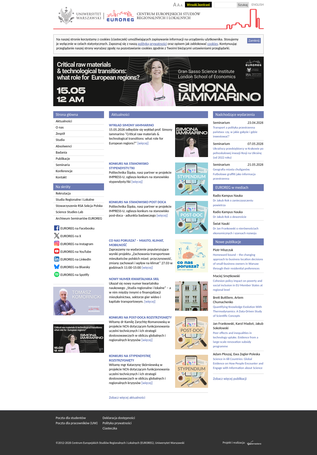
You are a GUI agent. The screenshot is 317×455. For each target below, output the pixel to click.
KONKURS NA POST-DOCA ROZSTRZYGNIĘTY (140, 317)
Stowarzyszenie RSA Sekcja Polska (79, 206)
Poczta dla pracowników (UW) (77, 423)
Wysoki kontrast (198, 4)
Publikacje (63, 159)
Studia (60, 140)
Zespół (60, 133)
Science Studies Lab (69, 212)
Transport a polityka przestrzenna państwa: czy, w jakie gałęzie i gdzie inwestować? (235, 132)
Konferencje (64, 171)
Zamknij (254, 40)
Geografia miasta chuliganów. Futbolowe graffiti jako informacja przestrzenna (234, 173)
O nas (60, 127)
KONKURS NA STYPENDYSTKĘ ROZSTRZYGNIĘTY (130, 358)
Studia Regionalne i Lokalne (75, 199)
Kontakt (61, 177)
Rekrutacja (63, 193)
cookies (212, 44)
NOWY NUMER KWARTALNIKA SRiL (134, 279)
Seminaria (63, 165)
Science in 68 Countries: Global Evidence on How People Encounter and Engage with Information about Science (238, 363)
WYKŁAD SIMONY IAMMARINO (131, 125)
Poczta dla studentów (71, 418)
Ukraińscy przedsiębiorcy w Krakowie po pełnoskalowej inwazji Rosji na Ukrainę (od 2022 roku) (238, 153)
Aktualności (64, 121)
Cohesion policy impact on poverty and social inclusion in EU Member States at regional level (238, 285)
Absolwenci (64, 146)
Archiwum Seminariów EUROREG (79, 218)
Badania (61, 152)
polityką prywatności (152, 44)
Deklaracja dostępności (119, 418)
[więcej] (143, 143)
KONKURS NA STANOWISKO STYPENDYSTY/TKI (129, 166)
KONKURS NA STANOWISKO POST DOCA (137, 202)
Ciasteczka (110, 428)
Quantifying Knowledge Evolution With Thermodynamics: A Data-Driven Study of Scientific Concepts (237, 311)
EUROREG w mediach (231, 187)
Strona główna (67, 114)
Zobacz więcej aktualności (127, 397)
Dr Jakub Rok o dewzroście (229, 217)
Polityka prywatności (117, 423)
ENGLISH (258, 4)
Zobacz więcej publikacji (230, 379)
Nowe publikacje (228, 241)
